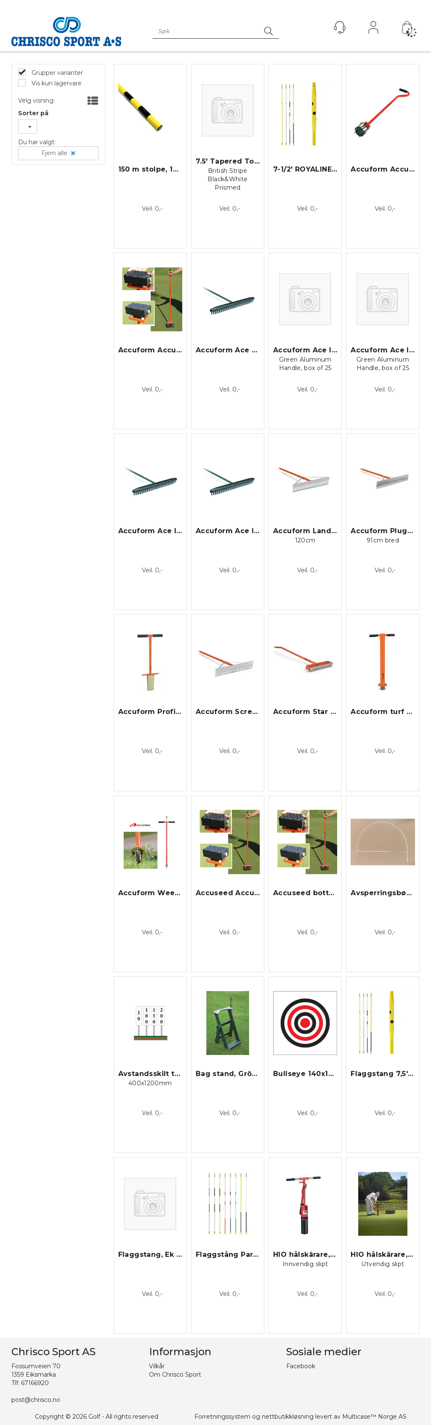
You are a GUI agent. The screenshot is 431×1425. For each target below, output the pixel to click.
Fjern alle (54, 153)
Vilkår (157, 1366)
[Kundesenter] (339, 27)
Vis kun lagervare (56, 83)
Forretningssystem (222, 1416)
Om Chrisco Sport (175, 1374)
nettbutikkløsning (288, 1416)
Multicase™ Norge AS (374, 1416)
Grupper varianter (56, 73)
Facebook (300, 1366)
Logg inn (373, 29)
